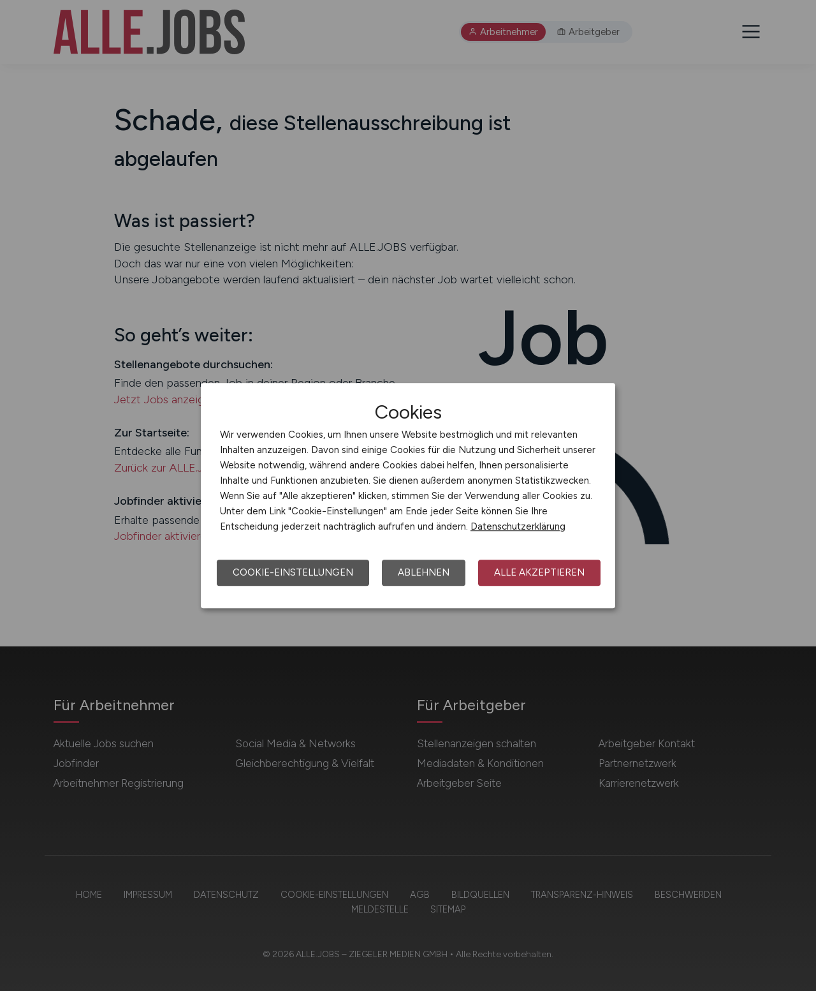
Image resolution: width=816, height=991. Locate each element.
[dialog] (408, 496)
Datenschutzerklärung (517, 526)
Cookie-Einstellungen (293, 572)
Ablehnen (423, 572)
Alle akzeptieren (539, 572)
